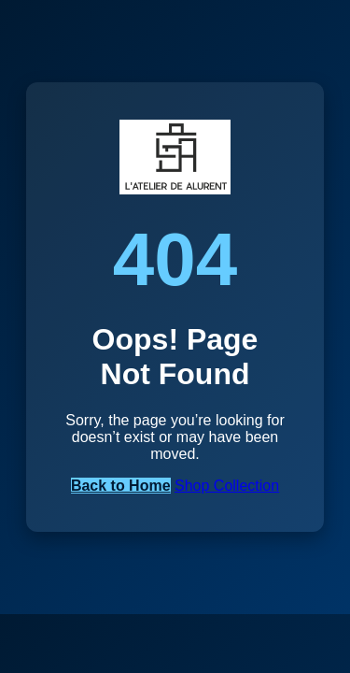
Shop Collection (227, 486)
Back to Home (121, 486)
